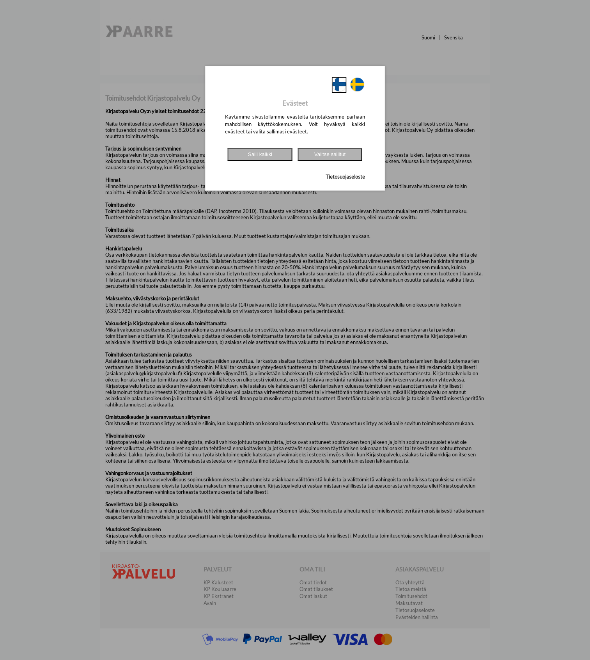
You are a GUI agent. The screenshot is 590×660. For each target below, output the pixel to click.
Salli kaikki (260, 154)
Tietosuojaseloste (345, 177)
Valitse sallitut (330, 154)
